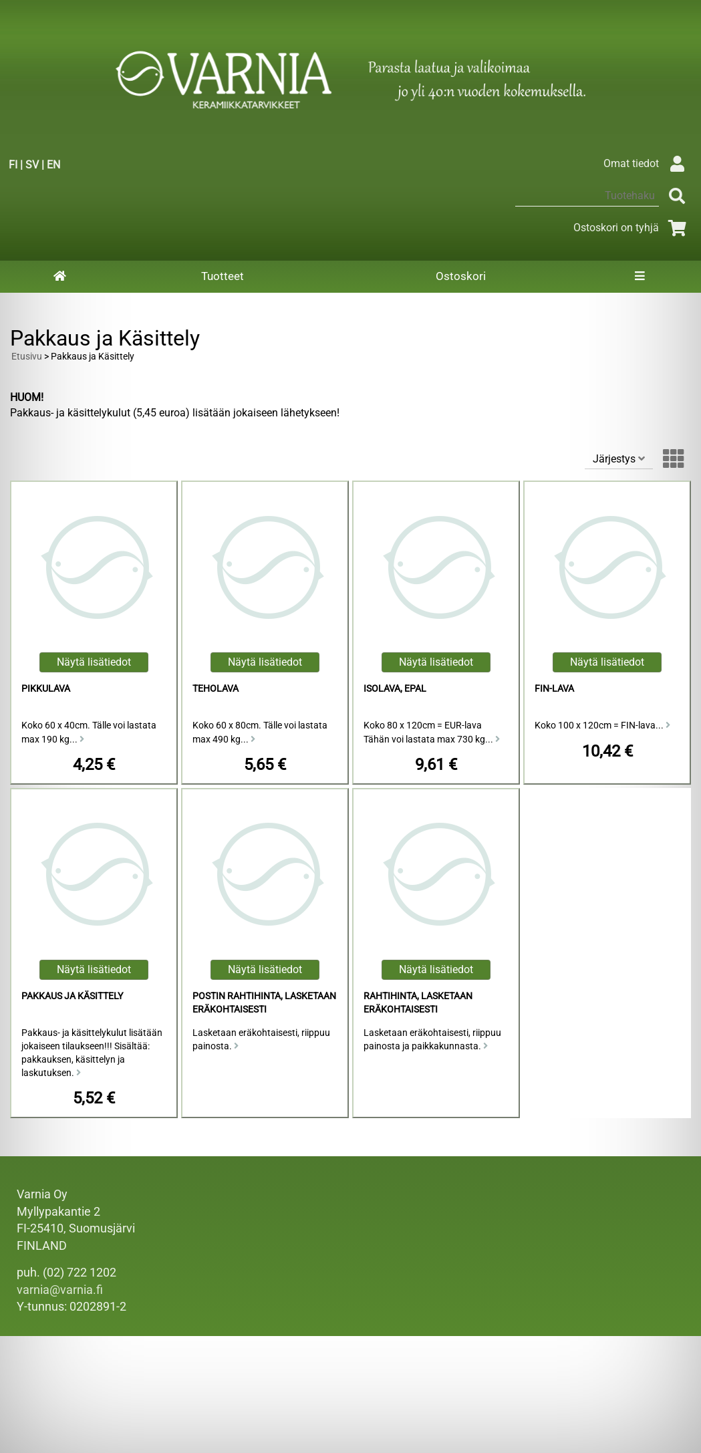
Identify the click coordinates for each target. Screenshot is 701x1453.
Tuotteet (222, 276)
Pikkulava (45, 688)
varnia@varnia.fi (60, 1290)
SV (32, 164)
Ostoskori (461, 276)
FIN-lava (554, 688)
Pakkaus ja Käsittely (72, 996)
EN (53, 164)
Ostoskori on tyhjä (632, 227)
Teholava (215, 688)
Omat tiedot (647, 163)
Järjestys (619, 458)
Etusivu (26, 356)
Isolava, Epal (395, 688)
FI (13, 164)
